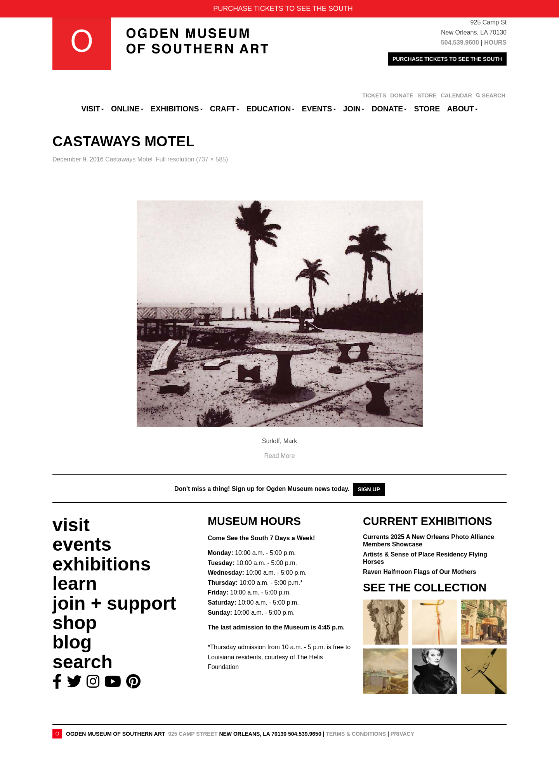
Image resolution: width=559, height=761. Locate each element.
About (462, 108)
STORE (426, 95)
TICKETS (374, 95)
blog (72, 642)
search (82, 662)
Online (127, 108)
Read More (279, 455)
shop (74, 622)
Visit (92, 108)
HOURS (495, 42)
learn (74, 583)
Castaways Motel (129, 159)
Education (271, 108)
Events (319, 108)
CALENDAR (456, 95)
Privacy (402, 734)
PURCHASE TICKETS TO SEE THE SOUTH (447, 59)
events (81, 544)
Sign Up (369, 489)
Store (427, 108)
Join (354, 108)
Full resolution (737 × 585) (192, 159)
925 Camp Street (192, 734)
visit (71, 525)
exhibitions (101, 564)
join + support (114, 603)
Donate (389, 108)
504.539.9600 (460, 42)
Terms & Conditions (356, 734)
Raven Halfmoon (419, 572)
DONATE (401, 95)
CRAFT (225, 108)
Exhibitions (177, 108)
